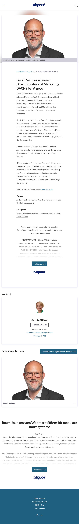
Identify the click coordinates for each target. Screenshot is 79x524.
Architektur (21, 200)
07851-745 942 (39, 336)
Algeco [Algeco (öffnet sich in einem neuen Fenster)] (39, 515)
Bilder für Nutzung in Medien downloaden (59, 351)
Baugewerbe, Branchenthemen (39, 200)
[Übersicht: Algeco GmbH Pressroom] (39, 5)
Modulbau (26, 213)
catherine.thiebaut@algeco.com (39, 332)
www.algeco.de (46, 189)
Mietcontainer (54, 213)
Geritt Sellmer (22, 217)
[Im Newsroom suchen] (76, 5)
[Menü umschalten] (3, 5)
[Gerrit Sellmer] (39, 378)
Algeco (19, 213)
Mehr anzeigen (39, 264)
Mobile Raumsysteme (39, 213)
